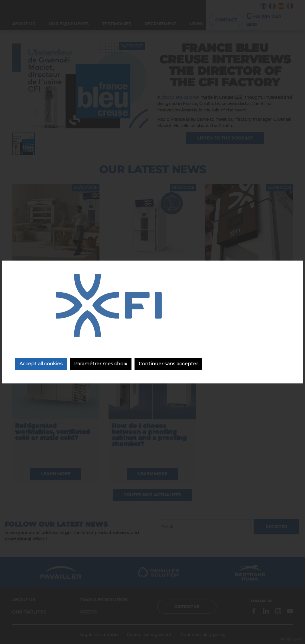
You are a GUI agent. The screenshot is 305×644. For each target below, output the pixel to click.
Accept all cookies (41, 364)
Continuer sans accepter (170, 364)
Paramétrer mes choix (101, 364)
